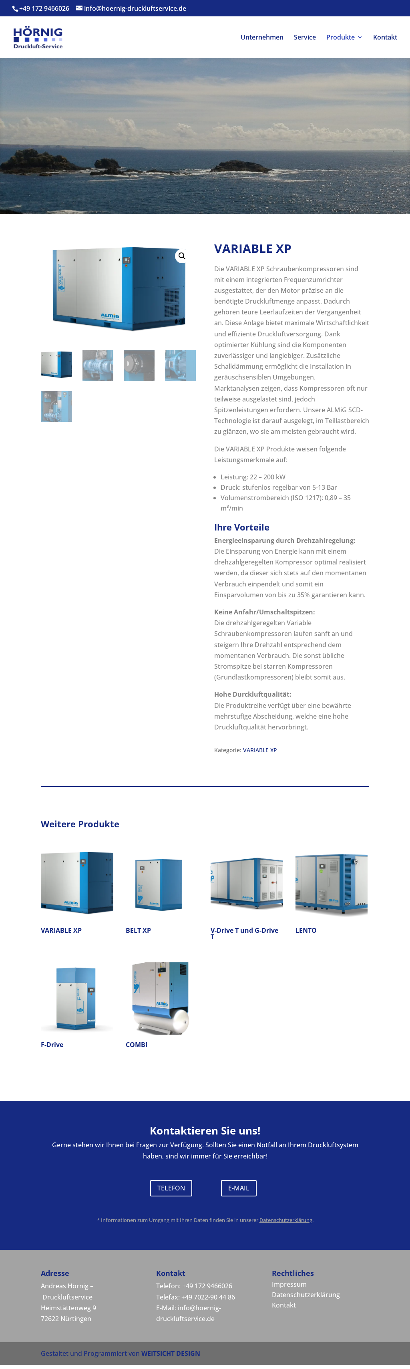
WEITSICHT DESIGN (170, 1353)
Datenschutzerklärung (285, 1220)
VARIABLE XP (260, 750)
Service (305, 38)
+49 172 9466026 (44, 8)
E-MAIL (238, 1188)
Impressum (289, 1284)
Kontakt (385, 38)
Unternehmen (262, 38)
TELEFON (171, 1188)
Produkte (340, 38)
